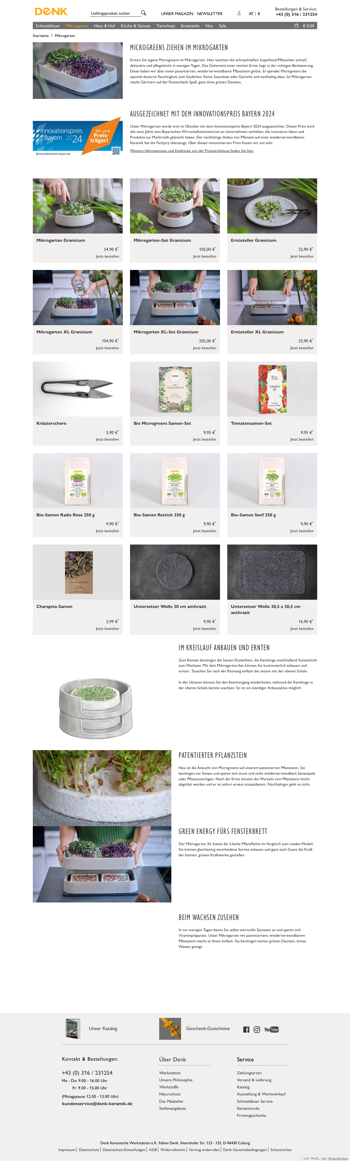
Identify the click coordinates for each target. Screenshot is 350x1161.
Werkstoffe (168, 1087)
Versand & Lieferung (254, 1080)
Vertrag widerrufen (204, 1149)
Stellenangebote (172, 1108)
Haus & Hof (104, 25)
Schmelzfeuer (48, 25)
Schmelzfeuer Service (255, 1101)
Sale (222, 25)
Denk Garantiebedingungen (245, 1149)
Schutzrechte (281, 1149)
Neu (209, 25)
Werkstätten (170, 1072)
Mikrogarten (77, 25)
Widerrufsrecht (172, 1149)
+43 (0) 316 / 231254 (87, 1072)
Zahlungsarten (249, 1072)
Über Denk (172, 1059)
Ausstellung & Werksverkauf (261, 1094)
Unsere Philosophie (175, 1080)
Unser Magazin (177, 13)
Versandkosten (338, 1158)
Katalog (243, 1087)
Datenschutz (89, 1149)
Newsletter (210, 13)
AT (254, 13)
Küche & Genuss (135, 25)
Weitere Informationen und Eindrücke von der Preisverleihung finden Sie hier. (192, 150)
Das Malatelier (171, 1101)
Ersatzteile (190, 25)
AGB (153, 1149)
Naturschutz (169, 1094)
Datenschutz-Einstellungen (124, 1149)
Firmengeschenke (251, 1115)
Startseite (41, 35)
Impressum (66, 1149)
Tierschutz (165, 25)
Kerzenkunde (248, 1108)
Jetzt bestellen (107, 256)
